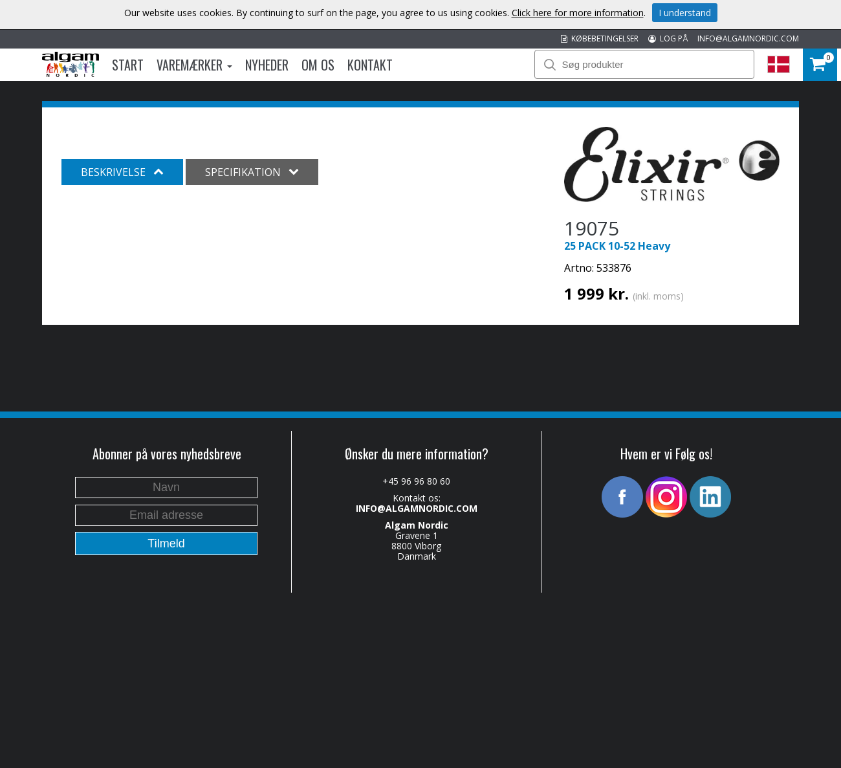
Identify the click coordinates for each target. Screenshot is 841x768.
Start (128, 64)
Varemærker (194, 64)
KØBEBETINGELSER (600, 38)
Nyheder (267, 64)
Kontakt (370, 64)
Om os (317, 64)
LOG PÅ (668, 38)
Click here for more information (578, 12)
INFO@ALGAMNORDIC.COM (748, 38)
